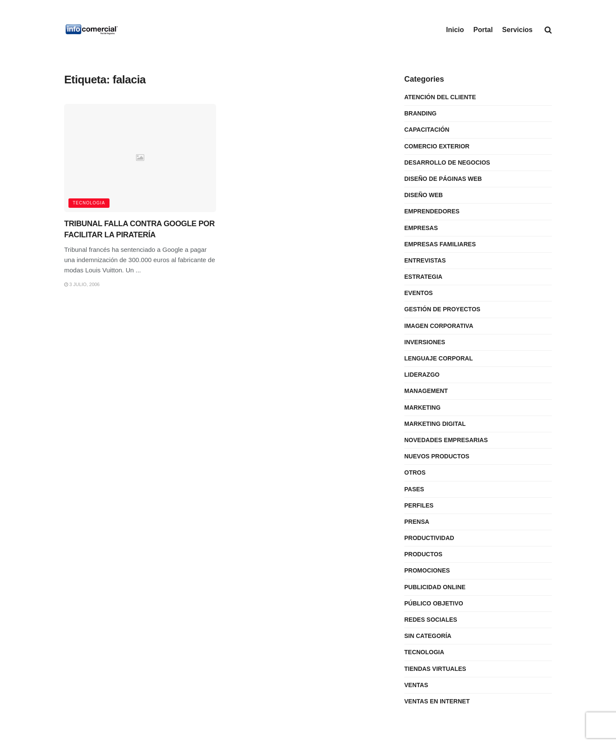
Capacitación (426, 129)
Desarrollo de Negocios (447, 162)
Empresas (421, 227)
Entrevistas (425, 260)
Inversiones (424, 342)
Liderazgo (421, 374)
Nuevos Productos (436, 456)
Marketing (422, 407)
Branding (420, 113)
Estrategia (423, 276)
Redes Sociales (430, 619)
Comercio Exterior (436, 146)
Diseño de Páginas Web (443, 178)
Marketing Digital (435, 423)
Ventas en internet (437, 701)
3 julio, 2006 (82, 284)
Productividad (429, 537)
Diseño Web (423, 195)
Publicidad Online (434, 587)
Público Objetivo (433, 603)
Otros (415, 472)
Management (426, 390)
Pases (414, 489)
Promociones (427, 570)
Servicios (517, 29)
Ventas (416, 685)
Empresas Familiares (440, 244)
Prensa (416, 521)
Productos (423, 554)
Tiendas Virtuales (435, 668)
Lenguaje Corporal (438, 358)
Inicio (455, 29)
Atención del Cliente (440, 97)
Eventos (418, 292)
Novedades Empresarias (446, 440)
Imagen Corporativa (438, 325)
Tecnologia (89, 203)
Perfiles (418, 505)
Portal (483, 29)
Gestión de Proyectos (442, 309)
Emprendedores (431, 211)
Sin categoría (427, 635)
